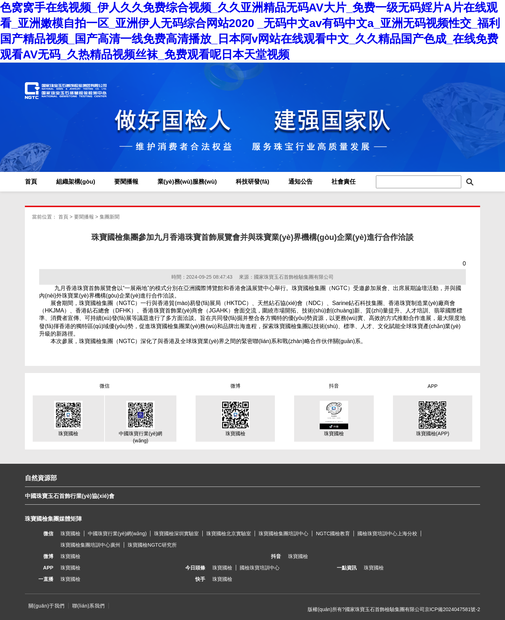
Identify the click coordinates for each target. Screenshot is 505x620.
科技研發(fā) (252, 181)
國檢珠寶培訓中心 (260, 568)
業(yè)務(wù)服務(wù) (187, 181)
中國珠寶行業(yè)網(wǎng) (117, 533)
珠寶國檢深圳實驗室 (176, 533)
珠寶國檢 (70, 533)
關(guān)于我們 (46, 606)
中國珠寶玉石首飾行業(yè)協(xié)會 (70, 496)
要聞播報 (126, 181)
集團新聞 (109, 217)
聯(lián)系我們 (88, 606)
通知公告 (300, 181)
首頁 (31, 181)
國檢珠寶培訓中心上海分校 (387, 533)
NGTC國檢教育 (333, 533)
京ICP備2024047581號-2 (452, 609)
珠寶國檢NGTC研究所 (152, 545)
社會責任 (343, 181)
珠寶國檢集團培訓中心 (283, 533)
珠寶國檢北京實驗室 (228, 533)
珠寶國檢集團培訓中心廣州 (90, 545)
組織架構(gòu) (75, 181)
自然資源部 (41, 478)
